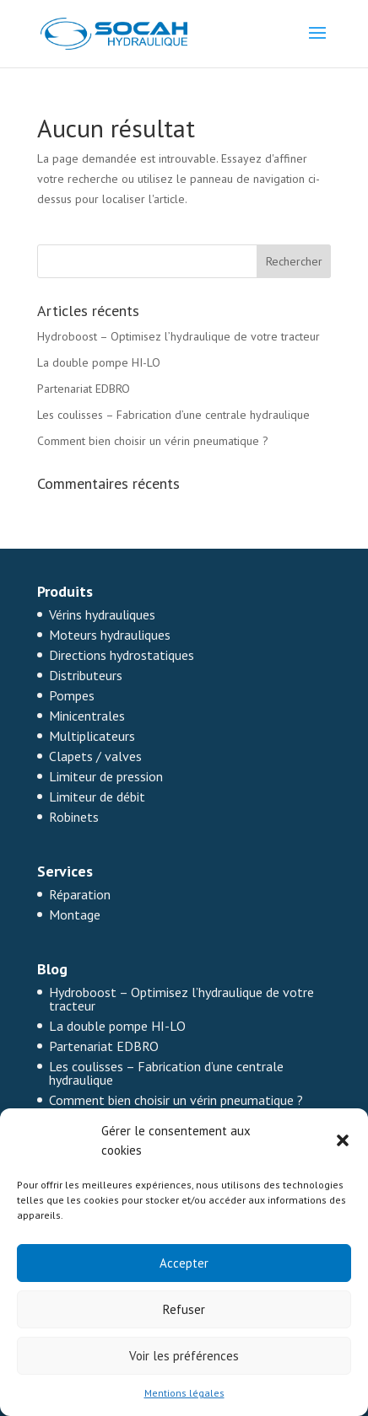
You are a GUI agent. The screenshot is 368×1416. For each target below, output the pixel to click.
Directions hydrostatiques (121, 654)
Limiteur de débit (97, 796)
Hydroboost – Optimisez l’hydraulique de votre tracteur (178, 336)
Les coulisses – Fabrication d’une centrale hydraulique (173, 414)
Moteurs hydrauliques (109, 634)
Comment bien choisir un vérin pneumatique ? (152, 440)
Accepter (184, 1263)
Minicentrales (87, 715)
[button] (342, 1140)
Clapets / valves (95, 756)
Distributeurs (85, 675)
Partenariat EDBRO (83, 388)
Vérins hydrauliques (102, 614)
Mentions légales (184, 1392)
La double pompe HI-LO (98, 362)
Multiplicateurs (92, 735)
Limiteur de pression (106, 776)
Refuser (184, 1309)
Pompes (72, 695)
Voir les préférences (184, 1356)
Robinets (74, 816)
